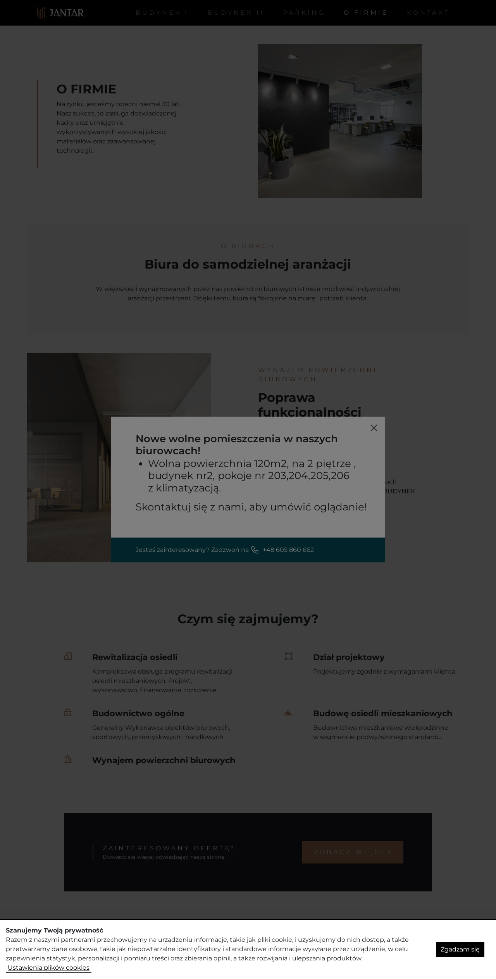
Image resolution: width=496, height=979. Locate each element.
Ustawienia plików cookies (49, 967)
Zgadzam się (460, 949)
